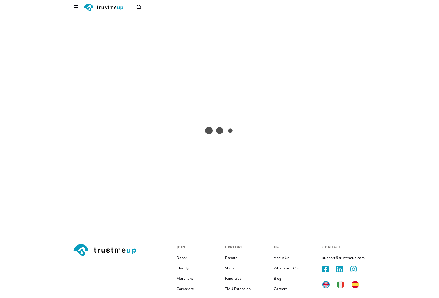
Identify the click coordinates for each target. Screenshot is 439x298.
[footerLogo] (122, 250)
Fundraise (233, 278)
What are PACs (286, 268)
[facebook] (329, 269)
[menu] (76, 7)
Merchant (185, 278)
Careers (280, 288)
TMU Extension (238, 288)
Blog (277, 278)
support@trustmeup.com (343, 257)
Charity (183, 268)
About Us (281, 257)
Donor (182, 257)
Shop (229, 268)
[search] (139, 7)
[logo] (103, 8)
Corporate (185, 288)
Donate (231, 257)
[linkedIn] (343, 269)
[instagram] (357, 269)
